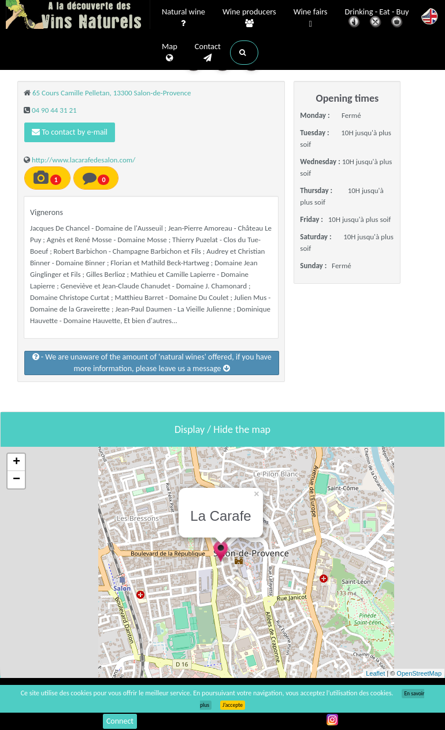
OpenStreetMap (419, 673)
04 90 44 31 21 (54, 110)
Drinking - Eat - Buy (377, 19)
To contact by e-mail (69, 132)
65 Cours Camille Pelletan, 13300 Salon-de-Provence (111, 92)
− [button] (16, 479)
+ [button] (16, 462)
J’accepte (232, 705)
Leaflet (375, 673)
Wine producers (249, 18)
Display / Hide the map (222, 429)
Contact (208, 52)
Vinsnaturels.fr (78, 15)
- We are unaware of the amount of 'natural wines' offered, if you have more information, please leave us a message (152, 362)
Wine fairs (311, 18)
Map (169, 52)
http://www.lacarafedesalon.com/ (83, 159)
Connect (120, 721)
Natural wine (183, 18)
